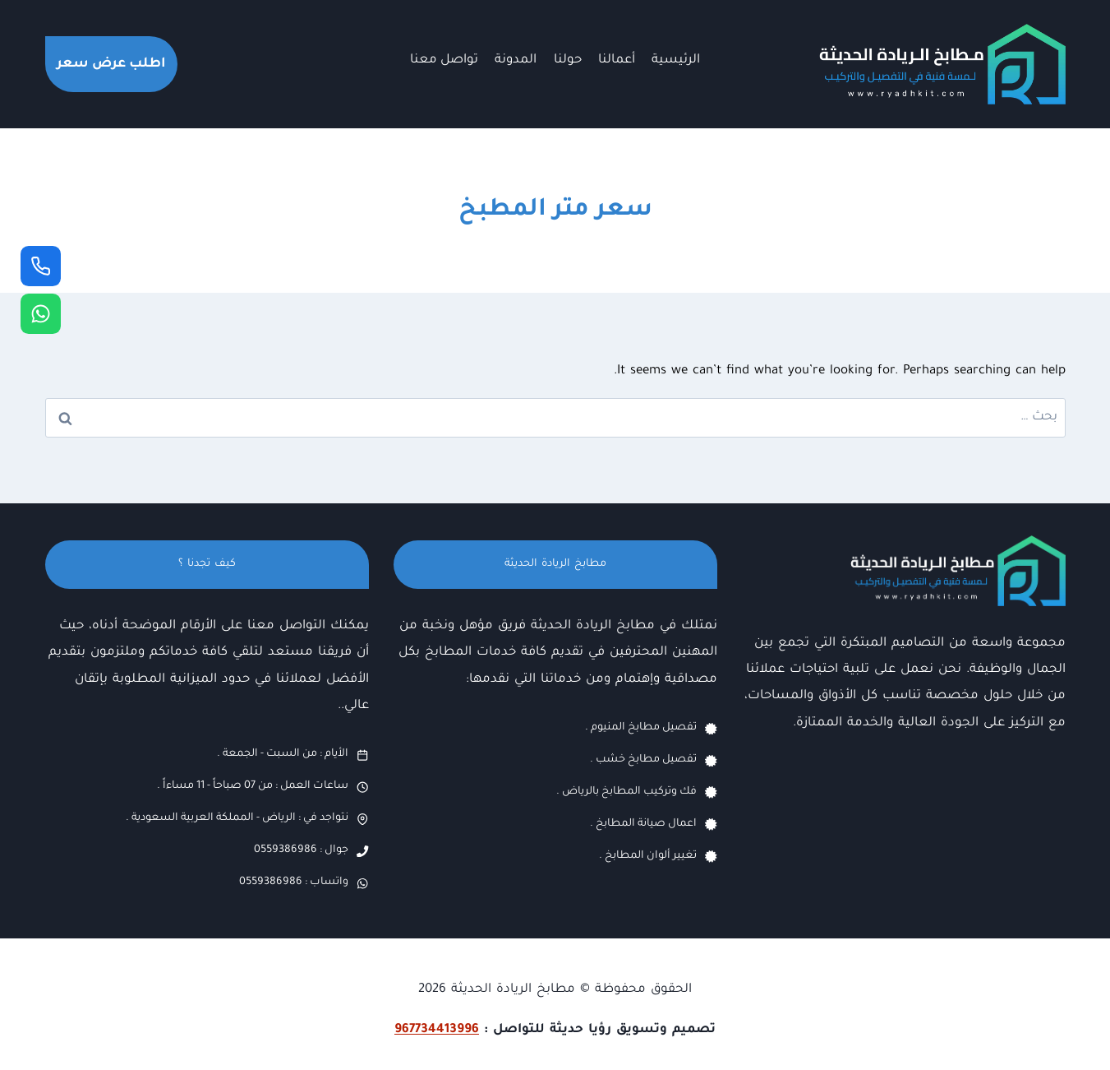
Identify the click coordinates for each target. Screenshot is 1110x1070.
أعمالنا (616, 60)
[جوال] (41, 266)
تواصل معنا (444, 60)
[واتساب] (41, 314)
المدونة (516, 60)
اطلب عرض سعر (111, 64)
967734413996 (436, 1030)
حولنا (568, 60)
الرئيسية (676, 60)
